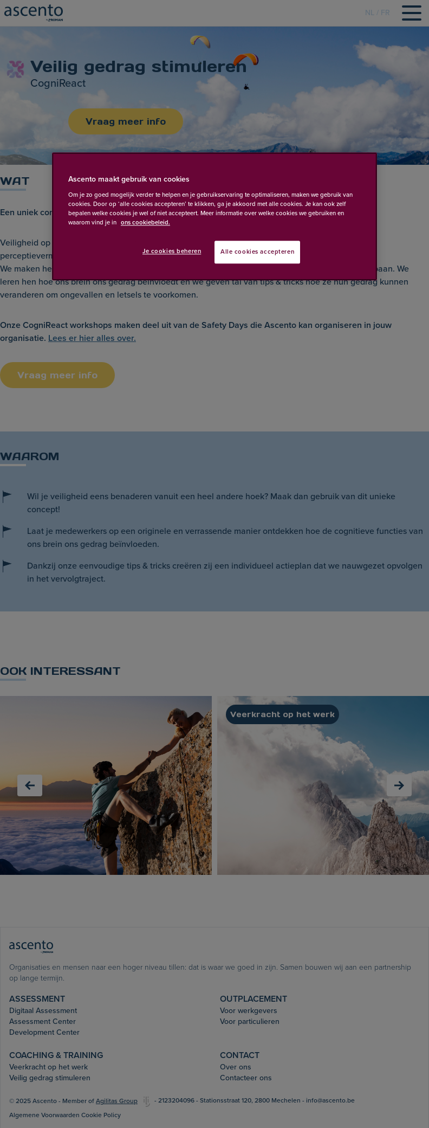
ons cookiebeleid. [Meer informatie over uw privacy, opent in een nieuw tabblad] (145, 222)
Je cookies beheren (171, 251)
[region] (214, 216)
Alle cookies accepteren (257, 251)
